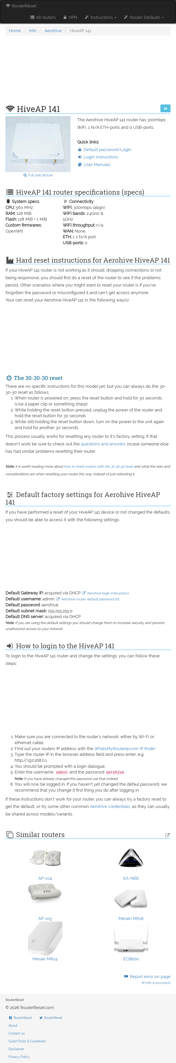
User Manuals (93, 164)
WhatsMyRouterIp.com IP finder (124, 748)
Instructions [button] (100, 17)
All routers (42, 17)
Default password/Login (104, 149)
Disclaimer (16, 1049)
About (12, 1025)
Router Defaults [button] (143, 17)
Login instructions (97, 157)
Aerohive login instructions (105, 593)
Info (32, 30)
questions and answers (104, 444)
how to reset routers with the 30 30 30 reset (98, 466)
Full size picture (38, 175)
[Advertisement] (88, 72)
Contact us (16, 1033)
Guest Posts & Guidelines (27, 1041)
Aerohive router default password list (87, 599)
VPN (70, 17)
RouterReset (21, 5)
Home (15, 30)
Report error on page (147, 979)
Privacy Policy (19, 1057)
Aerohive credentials (110, 806)
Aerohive (53, 30)
